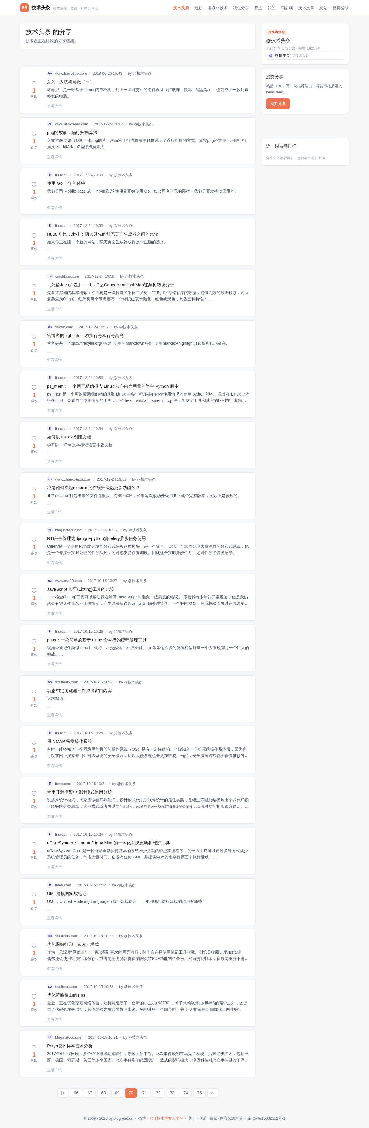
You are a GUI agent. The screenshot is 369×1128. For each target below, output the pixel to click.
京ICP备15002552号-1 (266, 1118)
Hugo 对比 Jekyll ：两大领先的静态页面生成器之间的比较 (102, 233)
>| (212, 1093)
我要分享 (278, 103)
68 (103, 1093)
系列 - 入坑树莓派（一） (70, 81)
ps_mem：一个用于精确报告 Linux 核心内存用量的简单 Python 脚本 (113, 386)
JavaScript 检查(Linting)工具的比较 (80, 589)
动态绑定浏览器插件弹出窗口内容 (79, 690)
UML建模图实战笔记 (66, 893)
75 (199, 1093)
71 (144, 1093)
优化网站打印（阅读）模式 (73, 944)
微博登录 (341, 8)
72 (158, 1093)
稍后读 (287, 8)
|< (63, 1093)
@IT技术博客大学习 (166, 1118)
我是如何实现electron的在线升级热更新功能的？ (93, 487)
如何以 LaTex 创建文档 (69, 436)
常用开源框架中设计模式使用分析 (79, 792)
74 (186, 1093)
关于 (192, 1118)
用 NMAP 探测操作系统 (69, 741)
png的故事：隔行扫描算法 (72, 132)
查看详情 (54, 106)
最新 (198, 8)
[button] (34, 90)
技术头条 (181, 8)
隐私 (213, 1118)
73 (172, 1093)
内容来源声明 (231, 1118)
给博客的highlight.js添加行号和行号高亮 (85, 335)
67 (90, 1093)
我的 (272, 8)
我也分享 (241, 8)
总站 (323, 8)
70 (131, 1093)
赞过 (258, 8)
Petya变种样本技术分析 (70, 1045)
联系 (202, 1118)
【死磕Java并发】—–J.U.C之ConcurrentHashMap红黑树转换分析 (110, 284)
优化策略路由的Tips (66, 995)
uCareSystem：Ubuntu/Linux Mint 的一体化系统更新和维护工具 (108, 842)
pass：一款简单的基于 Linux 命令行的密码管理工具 (97, 639)
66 (76, 1093)
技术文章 (306, 8)
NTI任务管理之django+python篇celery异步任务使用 (96, 538)
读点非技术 (218, 8)
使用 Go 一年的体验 (66, 183)
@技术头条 (142, 73)
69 (117, 1093)
